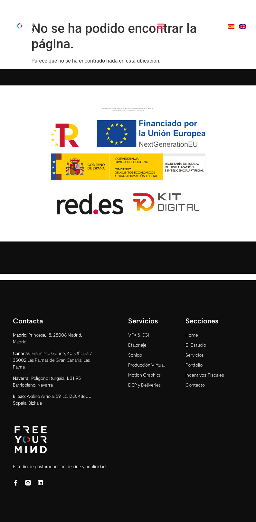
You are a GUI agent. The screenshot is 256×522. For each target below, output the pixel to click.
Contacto (195, 385)
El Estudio (195, 345)
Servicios (194, 355)
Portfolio (194, 365)
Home (191, 335)
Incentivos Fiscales (204, 375)
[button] (161, 26)
